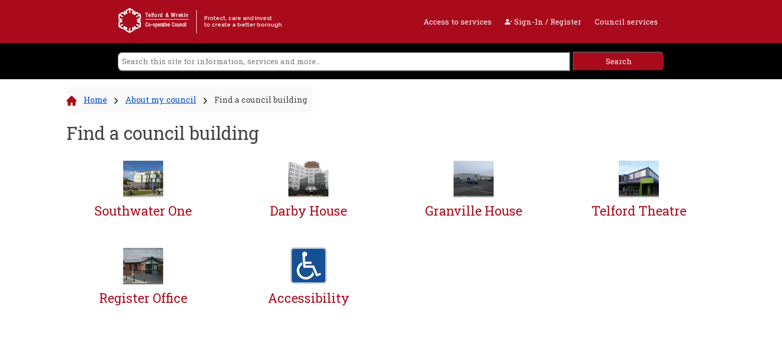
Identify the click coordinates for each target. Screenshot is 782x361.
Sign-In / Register (543, 22)
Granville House (473, 211)
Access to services (458, 22)
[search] (343, 61)
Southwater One (143, 211)
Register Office (143, 298)
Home (95, 99)
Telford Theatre (638, 211)
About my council (160, 99)
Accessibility (308, 298)
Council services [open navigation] (626, 22)
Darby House (308, 211)
